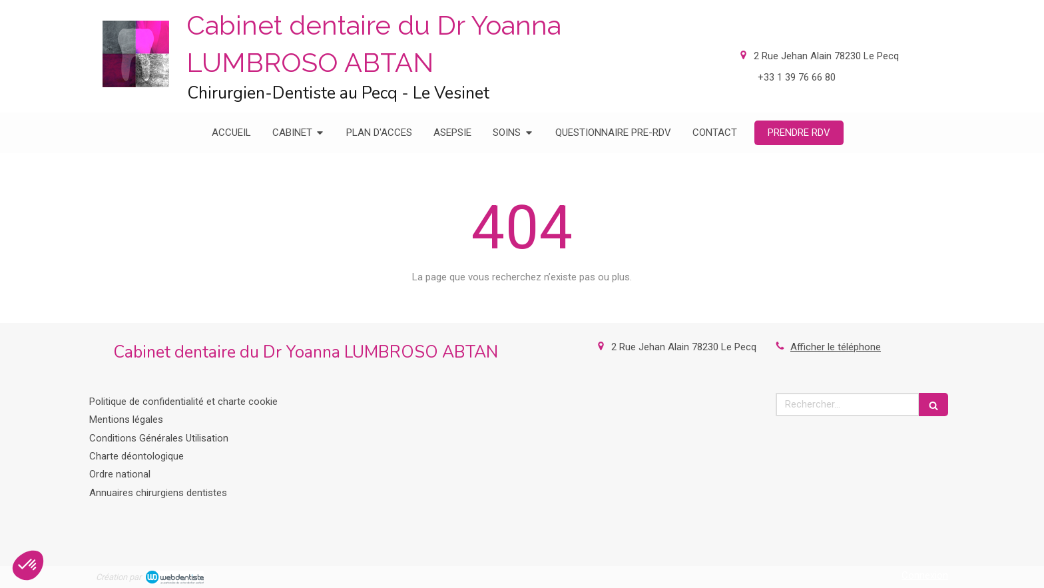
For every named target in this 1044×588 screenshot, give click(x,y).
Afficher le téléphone (835, 347)
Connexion (925, 575)
